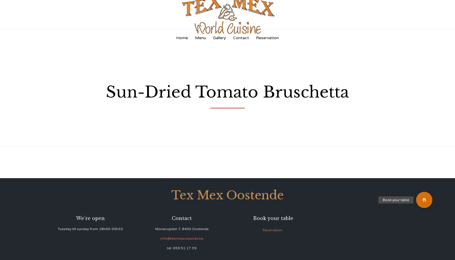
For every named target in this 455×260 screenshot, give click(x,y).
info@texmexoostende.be (181, 238)
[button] (424, 200)
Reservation (267, 37)
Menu (200, 37)
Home (182, 37)
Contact (241, 37)
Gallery (219, 37)
